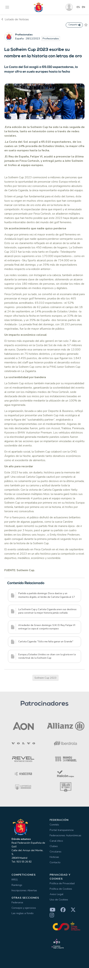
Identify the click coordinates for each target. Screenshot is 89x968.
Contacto (55, 862)
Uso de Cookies (59, 899)
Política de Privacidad (62, 883)
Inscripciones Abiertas (24, 890)
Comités (54, 824)
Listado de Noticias (15, 19)
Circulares (55, 851)
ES (78, 7)
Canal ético (56, 841)
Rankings (17, 885)
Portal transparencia (61, 830)
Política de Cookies (61, 889)
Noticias (54, 857)
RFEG (15, 879)
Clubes (54, 846)
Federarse (17, 902)
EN (83, 7)
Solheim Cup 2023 (45, 678)
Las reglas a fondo (23, 913)
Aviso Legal (56, 894)
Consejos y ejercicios (24, 908)
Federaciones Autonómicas (65, 835)
